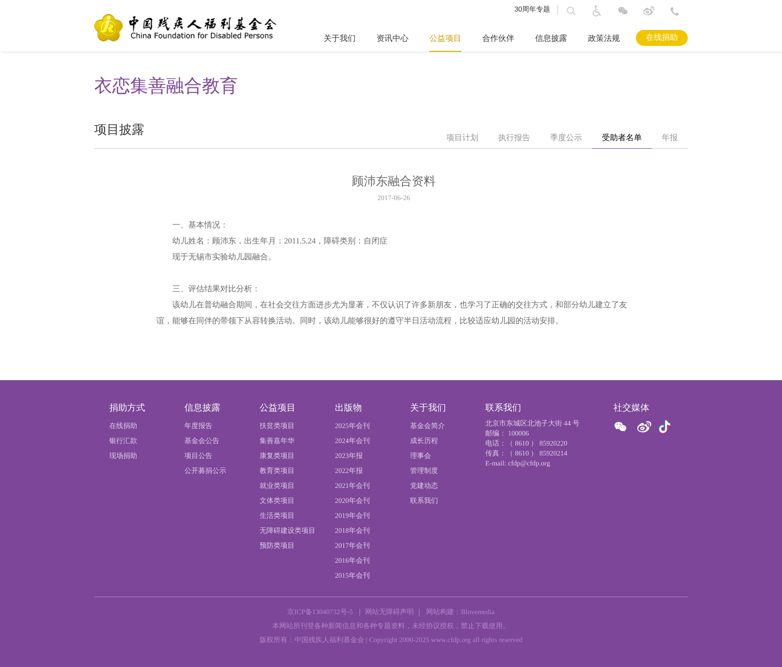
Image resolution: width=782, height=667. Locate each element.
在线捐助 (662, 37)
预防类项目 (277, 546)
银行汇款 (123, 441)
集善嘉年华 (277, 441)
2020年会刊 (352, 501)
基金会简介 (427, 426)
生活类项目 (277, 516)
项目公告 (198, 456)
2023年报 (349, 456)
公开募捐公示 (205, 471)
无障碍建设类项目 (288, 531)
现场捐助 (123, 456)
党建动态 (424, 486)
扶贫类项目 (277, 426)
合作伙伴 (498, 38)
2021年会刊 (352, 486)
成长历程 (424, 441)
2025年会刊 (352, 426)
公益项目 (445, 38)
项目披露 (119, 130)
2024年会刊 (352, 441)
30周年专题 (532, 9)
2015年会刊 (352, 576)
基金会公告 (202, 441)
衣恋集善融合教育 (166, 86)
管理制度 (424, 471)
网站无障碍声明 (389, 612)
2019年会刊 (352, 516)
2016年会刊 (352, 561)
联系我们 (424, 501)
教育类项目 (277, 471)
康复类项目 (277, 456)
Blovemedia (478, 612)
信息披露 (551, 38)
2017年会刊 (352, 546)
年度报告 (198, 426)
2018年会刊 (352, 531)
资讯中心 (392, 38)
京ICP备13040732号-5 (320, 612)
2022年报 (349, 471)
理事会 (420, 456)
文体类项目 (277, 501)
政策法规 (604, 38)
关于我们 (340, 38)
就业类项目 (277, 486)
